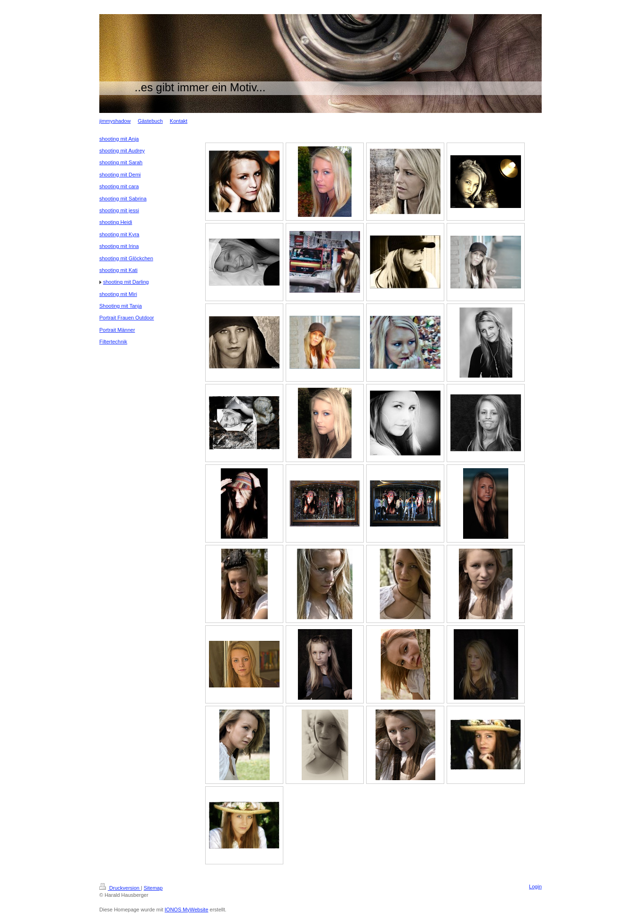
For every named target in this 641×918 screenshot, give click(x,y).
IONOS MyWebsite (186, 909)
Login (535, 886)
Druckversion (120, 888)
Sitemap (153, 888)
